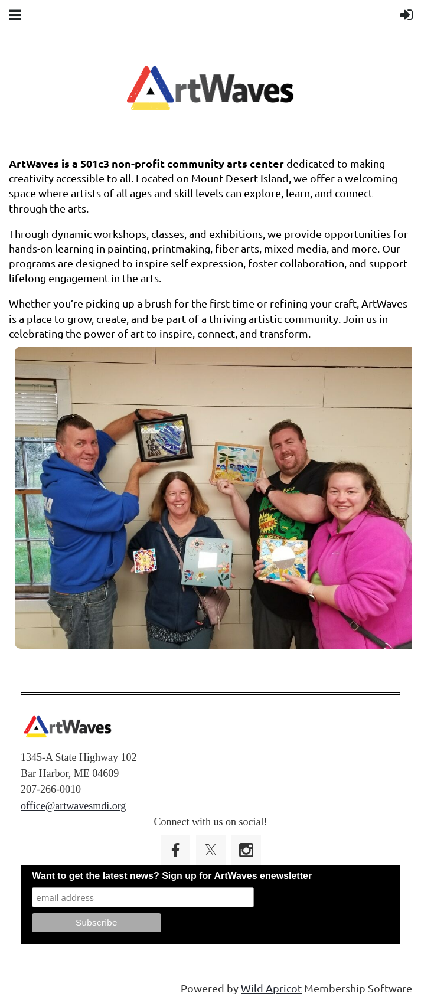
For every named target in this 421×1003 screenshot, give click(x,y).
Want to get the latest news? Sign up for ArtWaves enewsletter (172, 876)
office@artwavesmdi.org (73, 806)
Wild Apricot (271, 988)
